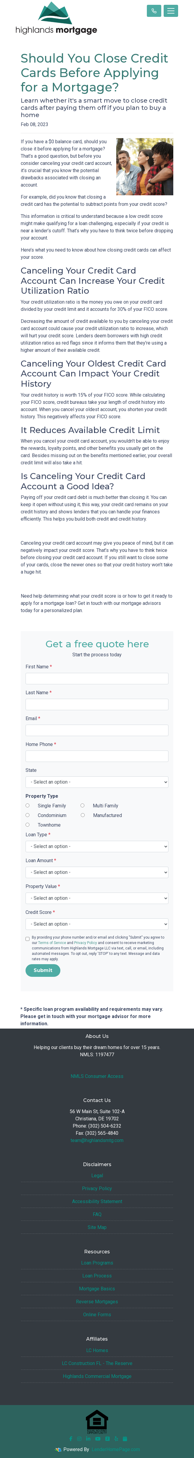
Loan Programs (97, 1263)
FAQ (97, 1214)
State (31, 770)
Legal (97, 1175)
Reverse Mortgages (97, 1302)
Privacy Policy (85, 943)
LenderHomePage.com (116, 1449)
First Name (39, 667)
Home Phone (41, 744)
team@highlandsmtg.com (97, 1140)
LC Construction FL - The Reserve (97, 1363)
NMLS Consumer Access (97, 1076)
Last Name (39, 692)
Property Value (43, 886)
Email (33, 718)
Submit (43, 970)
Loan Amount (41, 860)
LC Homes (97, 1350)
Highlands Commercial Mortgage (97, 1376)
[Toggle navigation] (171, 11)
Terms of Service (52, 943)
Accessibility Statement (97, 1201)
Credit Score (40, 912)
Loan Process (97, 1276)
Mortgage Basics (97, 1289)
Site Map (97, 1227)
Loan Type (38, 834)
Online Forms (97, 1314)
